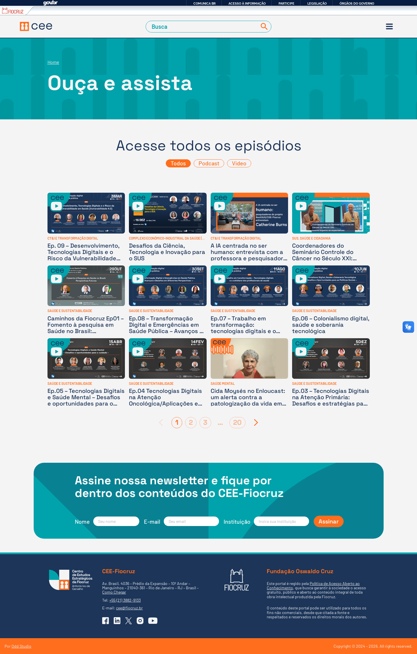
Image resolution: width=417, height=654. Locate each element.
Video (239, 163)
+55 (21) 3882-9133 (125, 600)
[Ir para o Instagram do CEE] (140, 620)
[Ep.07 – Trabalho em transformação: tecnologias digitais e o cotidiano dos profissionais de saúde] (249, 299)
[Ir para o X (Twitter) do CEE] (128, 620)
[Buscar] (263, 26)
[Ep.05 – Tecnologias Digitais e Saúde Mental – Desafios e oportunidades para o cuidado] (86, 372)
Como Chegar (114, 592)
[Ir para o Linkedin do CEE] (117, 620)
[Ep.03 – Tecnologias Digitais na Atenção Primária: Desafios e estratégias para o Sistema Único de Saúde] (331, 372)
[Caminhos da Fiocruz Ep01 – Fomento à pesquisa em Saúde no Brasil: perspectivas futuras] (86, 299)
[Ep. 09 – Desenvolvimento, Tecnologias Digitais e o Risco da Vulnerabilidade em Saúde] (86, 227)
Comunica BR (204, 3)
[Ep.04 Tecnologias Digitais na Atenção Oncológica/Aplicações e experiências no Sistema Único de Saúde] (168, 372)
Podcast (209, 163)
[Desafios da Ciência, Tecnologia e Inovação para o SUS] (168, 227)
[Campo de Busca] (202, 26)
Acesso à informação (247, 3)
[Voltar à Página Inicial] (36, 26)
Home (53, 62)
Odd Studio (21, 646)
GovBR (50, 3)
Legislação (317, 3)
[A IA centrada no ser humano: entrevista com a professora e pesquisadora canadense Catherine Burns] (249, 227)
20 (237, 422)
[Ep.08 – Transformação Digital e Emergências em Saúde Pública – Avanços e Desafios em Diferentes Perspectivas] (168, 299)
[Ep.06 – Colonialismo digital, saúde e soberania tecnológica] (331, 299)
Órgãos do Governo (357, 3)
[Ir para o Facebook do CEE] (105, 620)
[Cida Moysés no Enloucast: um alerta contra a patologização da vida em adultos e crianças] (249, 372)
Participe (286, 3)
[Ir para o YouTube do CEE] (152, 620)
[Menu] (389, 26)
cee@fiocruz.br (129, 607)
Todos (178, 163)
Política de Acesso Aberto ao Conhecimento (313, 585)
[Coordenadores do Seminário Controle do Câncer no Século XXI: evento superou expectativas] (331, 227)
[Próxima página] (256, 422)
